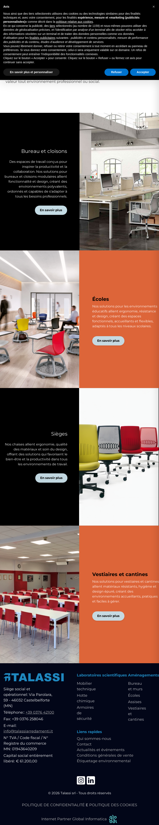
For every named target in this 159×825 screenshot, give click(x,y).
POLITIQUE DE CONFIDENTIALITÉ (53, 805)
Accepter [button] (143, 72)
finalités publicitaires (42, 37)
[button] (153, 6)
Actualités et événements (101, 750)
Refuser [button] (116, 72)
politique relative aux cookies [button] (74, 21)
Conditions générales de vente (105, 755)
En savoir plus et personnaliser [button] (31, 72)
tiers (52, 25)
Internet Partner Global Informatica (79, 819)
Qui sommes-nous (94, 738)
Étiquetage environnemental (104, 761)
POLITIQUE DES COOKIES (113, 805)
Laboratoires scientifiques (102, 675)
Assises (134, 702)
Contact (84, 744)
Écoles (134, 695)
